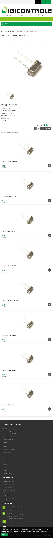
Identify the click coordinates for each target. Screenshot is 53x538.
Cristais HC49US (19, 31)
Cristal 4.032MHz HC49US (9, 231)
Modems (5, 455)
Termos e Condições (8, 481)
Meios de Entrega (7, 487)
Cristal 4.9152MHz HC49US (9, 335)
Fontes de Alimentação (9, 449)
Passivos (5, 464)
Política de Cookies (8, 493)
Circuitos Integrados (8, 439)
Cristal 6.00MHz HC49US (9, 405)
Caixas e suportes (7, 437)
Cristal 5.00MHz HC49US (9, 370)
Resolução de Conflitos (9, 499)
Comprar (47, 128)
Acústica (5, 428)
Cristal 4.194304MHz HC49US (10, 300)
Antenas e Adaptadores (9, 431)
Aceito (4, 535)
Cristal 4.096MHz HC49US (9, 266)
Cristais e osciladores (8, 446)
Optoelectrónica (7, 461)
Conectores (6, 442)
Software (5, 467)
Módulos (5, 458)
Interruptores (6, 452)
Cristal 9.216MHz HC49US (32, 31)
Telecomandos (6, 470)
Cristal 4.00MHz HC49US (9, 196)
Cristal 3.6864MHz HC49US (9, 161)
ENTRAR (38, 1)
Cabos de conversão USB (9, 434)
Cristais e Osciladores (9, 31)
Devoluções (6, 496)
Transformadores (7, 473)
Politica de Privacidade (9, 490)
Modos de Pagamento (8, 484)
